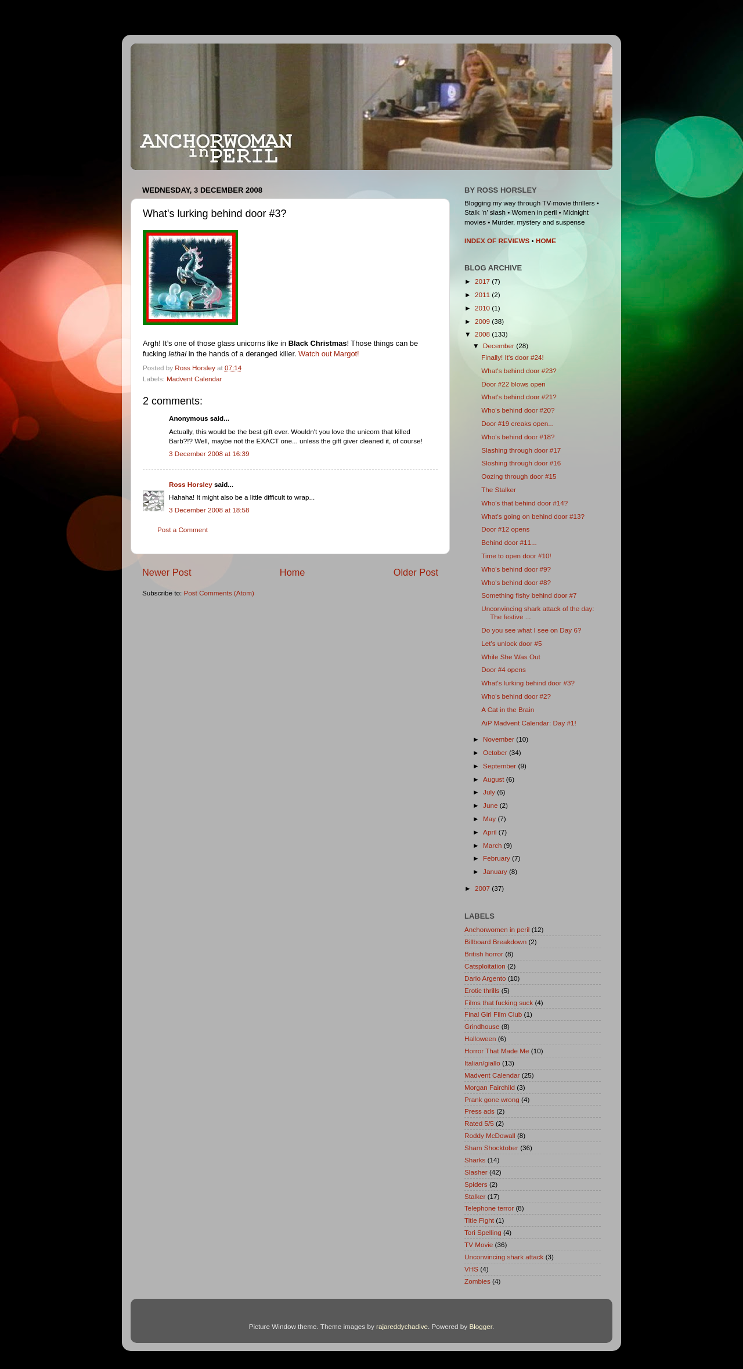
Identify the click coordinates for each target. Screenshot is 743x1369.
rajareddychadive (402, 1326)
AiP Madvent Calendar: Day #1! (528, 723)
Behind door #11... (509, 542)
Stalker (474, 1196)
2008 (483, 334)
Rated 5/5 (479, 1123)
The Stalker (498, 489)
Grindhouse (481, 1026)
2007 (483, 888)
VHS (471, 1269)
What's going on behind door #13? (533, 516)
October (496, 752)
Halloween (480, 1038)
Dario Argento (485, 978)
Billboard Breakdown (495, 941)
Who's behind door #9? (516, 569)
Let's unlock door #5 (511, 643)
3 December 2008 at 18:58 (209, 510)
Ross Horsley (190, 484)
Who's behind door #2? (516, 696)
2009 (483, 321)
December (499, 345)
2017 (483, 281)
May (490, 818)
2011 (483, 294)
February (497, 858)
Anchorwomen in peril (496, 929)
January (496, 871)
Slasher (476, 1172)
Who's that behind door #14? (524, 503)
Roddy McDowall (489, 1135)
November (499, 739)
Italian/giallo (482, 1063)
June (491, 805)
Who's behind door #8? (516, 582)
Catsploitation (485, 966)
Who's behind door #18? (517, 436)
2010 (483, 308)
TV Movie (478, 1244)
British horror (483, 954)
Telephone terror (489, 1208)
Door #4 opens (503, 669)
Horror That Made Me (496, 1050)
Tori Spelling (483, 1232)
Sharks (474, 1160)
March (493, 845)
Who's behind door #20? (517, 410)
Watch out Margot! (328, 353)
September (500, 766)
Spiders (476, 1184)
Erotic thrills (481, 990)
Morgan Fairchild (489, 1087)
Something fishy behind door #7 (528, 595)
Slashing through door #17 (521, 450)
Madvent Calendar (194, 378)
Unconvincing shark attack (503, 1256)
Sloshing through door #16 (521, 463)
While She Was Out (510, 656)
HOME (546, 240)
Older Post (416, 572)
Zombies (477, 1281)
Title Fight (479, 1220)
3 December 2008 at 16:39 (209, 453)
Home (292, 572)
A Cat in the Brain (507, 709)
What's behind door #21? (519, 396)
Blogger (480, 1326)
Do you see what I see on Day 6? (531, 630)
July (490, 792)
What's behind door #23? (519, 370)
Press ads (479, 1111)
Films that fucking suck (498, 1002)
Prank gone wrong (492, 1099)
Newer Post (167, 572)
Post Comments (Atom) (218, 593)
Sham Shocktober (491, 1147)
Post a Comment (182, 529)
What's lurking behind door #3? (528, 683)
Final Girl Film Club (493, 1014)
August (494, 779)
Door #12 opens (505, 529)
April (491, 832)
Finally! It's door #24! (512, 357)
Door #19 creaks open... (517, 423)
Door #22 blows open (513, 384)
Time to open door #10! (516, 555)
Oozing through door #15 (518, 476)
